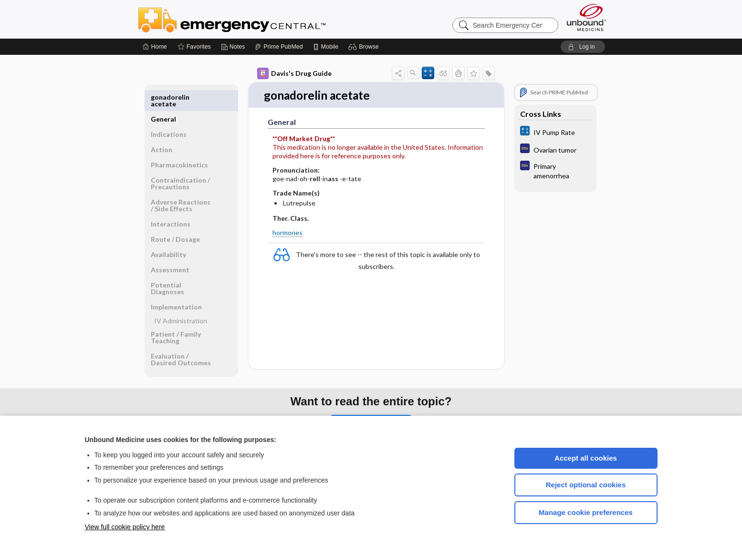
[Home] (155, 47)
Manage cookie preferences (586, 512)
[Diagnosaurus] (555, 149)
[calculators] (555, 132)
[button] (364, 47)
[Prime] (279, 47)
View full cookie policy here (125, 527)
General (163, 97)
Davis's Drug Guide (294, 73)
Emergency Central (256, 19)
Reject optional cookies (586, 485)
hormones (287, 233)
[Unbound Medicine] (586, 17)
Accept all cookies (585, 458)
